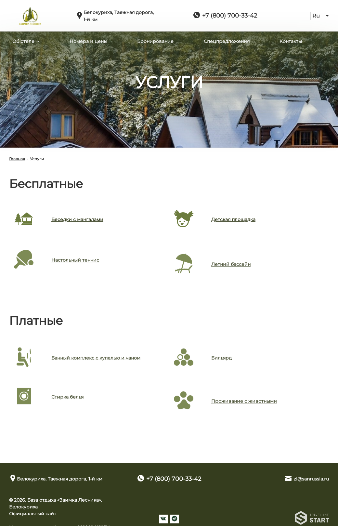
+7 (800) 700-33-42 (229, 15)
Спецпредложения (227, 41)
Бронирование (155, 41)
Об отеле (23, 41)
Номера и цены (88, 41)
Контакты (291, 41)
